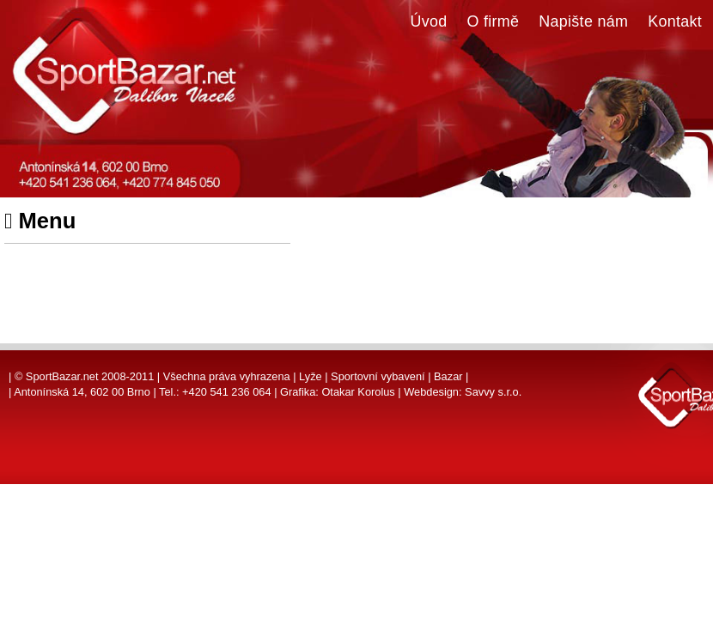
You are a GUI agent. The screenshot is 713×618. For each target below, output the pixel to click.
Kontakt (675, 21)
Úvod (429, 21)
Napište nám (583, 21)
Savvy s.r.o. (493, 391)
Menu (40, 221)
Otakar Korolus (357, 391)
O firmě (493, 21)
